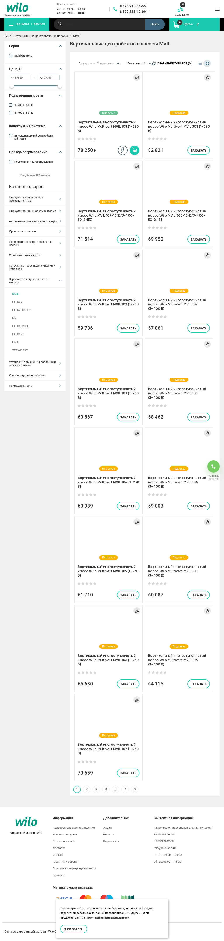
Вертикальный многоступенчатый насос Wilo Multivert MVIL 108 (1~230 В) (108, 126)
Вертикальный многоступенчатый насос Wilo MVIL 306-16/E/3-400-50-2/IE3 (177, 215)
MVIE (15, 342)
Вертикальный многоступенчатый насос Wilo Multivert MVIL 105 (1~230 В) (108, 571)
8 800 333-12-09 (133, 12)
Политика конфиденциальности (74, 868)
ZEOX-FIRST (20, 350)
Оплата (58, 854)
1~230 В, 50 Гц (23, 105)
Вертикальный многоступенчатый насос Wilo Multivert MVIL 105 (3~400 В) (177, 571)
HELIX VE (18, 334)
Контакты (59, 875)
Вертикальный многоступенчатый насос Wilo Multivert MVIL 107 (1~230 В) (108, 748)
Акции (107, 827)
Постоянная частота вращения (33, 161)
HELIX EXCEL (20, 326)
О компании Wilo (64, 841)
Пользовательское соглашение (74, 827)
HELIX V (17, 301)
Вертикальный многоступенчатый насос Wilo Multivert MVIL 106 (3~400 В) (177, 659)
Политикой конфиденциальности (107, 917)
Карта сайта (111, 841)
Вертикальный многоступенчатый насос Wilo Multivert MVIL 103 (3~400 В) (177, 393)
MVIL (15, 293)
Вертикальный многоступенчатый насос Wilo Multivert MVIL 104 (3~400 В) (177, 482)
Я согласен (73, 929)
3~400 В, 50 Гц (23, 112)
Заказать (199, 150)
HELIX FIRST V (21, 310)
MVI (14, 318)
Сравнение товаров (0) (172, 63)
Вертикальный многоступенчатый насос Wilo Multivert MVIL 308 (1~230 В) (179, 126)
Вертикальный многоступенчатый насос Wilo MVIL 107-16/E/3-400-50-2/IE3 (107, 215)
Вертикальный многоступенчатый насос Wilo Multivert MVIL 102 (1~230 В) (108, 304)
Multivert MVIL (23, 55)
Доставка (59, 848)
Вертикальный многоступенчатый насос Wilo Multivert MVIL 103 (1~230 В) (108, 393)
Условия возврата (65, 834)
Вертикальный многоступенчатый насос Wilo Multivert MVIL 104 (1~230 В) (108, 482)
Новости (108, 834)
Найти (155, 24)
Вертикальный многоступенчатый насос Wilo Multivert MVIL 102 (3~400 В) (177, 304)
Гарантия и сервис (65, 861)
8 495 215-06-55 (133, 6)
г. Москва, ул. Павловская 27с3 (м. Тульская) (183, 827)
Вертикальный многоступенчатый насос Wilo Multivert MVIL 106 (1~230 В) (108, 659)
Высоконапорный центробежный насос (33, 137)
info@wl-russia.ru (165, 848)
